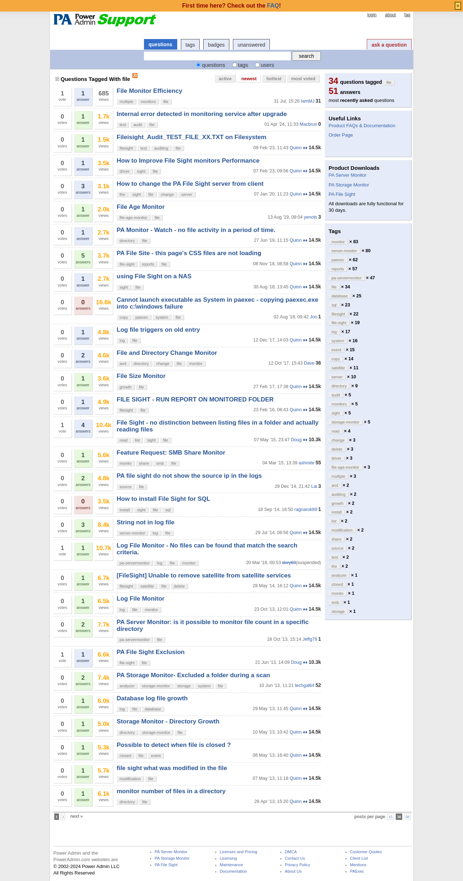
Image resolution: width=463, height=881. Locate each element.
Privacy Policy (297, 865)
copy (124, 317)
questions (161, 44)
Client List (359, 858)
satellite (147, 586)
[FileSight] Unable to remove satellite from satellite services (204, 575)
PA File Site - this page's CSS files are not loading (189, 253)
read (124, 440)
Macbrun (308, 124)
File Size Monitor (141, 376)
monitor (196, 363)
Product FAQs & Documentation (362, 125)
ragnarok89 (305, 509)
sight (141, 171)
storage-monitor (156, 686)
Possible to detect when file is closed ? (174, 745)
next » (76, 816)
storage (184, 686)
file (166, 101)
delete (179, 586)
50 (407, 816)
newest (248, 78)
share (144, 463)
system (162, 317)
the (122, 194)
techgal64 (304, 685)
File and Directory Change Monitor (167, 352)
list (137, 440)
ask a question (389, 45)
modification (130, 779)
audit (137, 125)
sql (167, 510)
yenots (310, 217)
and (123, 363)
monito (126, 463)
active (225, 78)
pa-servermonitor (135, 563)
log (122, 340)
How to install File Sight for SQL (164, 498)
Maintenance (231, 865)
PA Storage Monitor (349, 185)
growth (126, 387)
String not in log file (146, 522)
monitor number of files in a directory (171, 791)
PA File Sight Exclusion (151, 652)
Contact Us (295, 858)
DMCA (291, 852)
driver (125, 171)
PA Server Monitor (348, 175)
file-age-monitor (133, 217)
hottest (273, 78)
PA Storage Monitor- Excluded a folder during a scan (193, 675)
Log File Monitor (141, 598)
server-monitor (132, 533)
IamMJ (307, 101)
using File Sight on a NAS (154, 276)
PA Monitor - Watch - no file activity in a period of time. (196, 230)
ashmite (307, 462)
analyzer (127, 686)
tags (190, 45)
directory (127, 240)
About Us (293, 871)
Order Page (341, 135)
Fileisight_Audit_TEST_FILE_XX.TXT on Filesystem (192, 137)
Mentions (358, 865)
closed (125, 755)
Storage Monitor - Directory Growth (168, 721)
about (390, 14)
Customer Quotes (366, 852)
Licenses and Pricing (239, 852)
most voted (303, 78)
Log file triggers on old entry (158, 329)
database (153, 709)
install (125, 510)
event (156, 755)
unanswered (251, 45)
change (167, 194)
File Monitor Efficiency (149, 90)
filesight (126, 148)
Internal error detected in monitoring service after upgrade (202, 114)
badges (216, 45)
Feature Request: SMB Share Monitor (171, 452)
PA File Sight (342, 194)
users (267, 65)
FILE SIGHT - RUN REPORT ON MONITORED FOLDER (195, 399)
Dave (309, 363)
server (186, 194)
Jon (313, 316)
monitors (148, 101)
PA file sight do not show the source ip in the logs (189, 475)
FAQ (273, 6)
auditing (161, 148)
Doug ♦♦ (299, 439)
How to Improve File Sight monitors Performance (188, 160)
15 (391, 816)
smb (160, 463)
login (371, 14)
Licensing (228, 858)
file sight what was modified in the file (172, 768)
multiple (126, 101)
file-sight (127, 264)
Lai (314, 486)
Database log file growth (152, 698)
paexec (141, 317)
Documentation (233, 871)
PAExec (357, 871)
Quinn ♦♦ (298, 147)
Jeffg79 (309, 639)
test (123, 125)
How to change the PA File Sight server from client (190, 183)
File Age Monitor (141, 206)
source (126, 487)
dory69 (289, 562)
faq (407, 14)
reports (148, 264)
